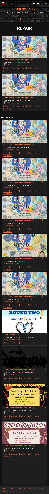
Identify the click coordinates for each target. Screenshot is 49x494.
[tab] (20, 19)
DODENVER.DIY (24, 9)
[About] (34, 3)
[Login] (46, 3)
